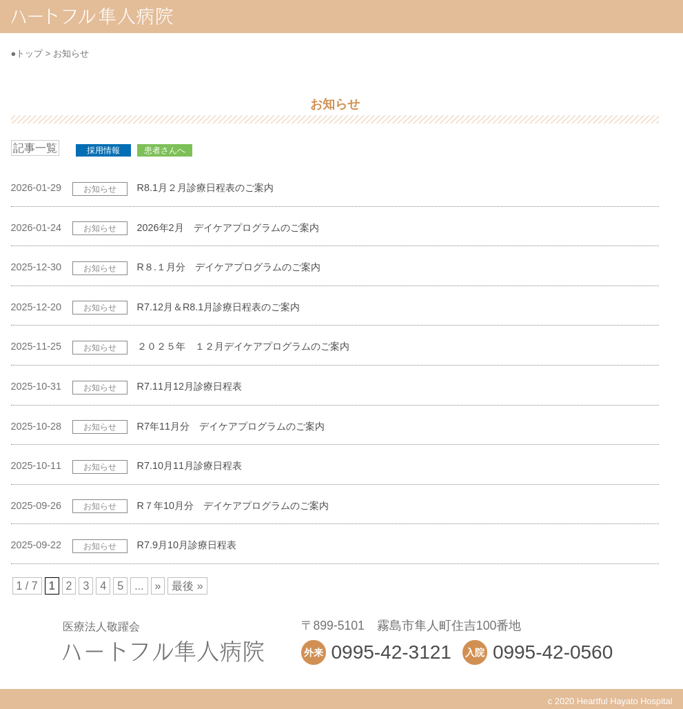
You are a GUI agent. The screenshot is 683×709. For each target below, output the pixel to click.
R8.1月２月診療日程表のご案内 (205, 187)
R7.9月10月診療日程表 (186, 544)
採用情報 (103, 150)
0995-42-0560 (553, 652)
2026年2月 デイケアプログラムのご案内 (228, 227)
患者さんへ (164, 150)
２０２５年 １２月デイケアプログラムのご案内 (243, 346)
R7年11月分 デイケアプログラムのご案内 (231, 426)
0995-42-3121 (391, 652)
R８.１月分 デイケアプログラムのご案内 (228, 266)
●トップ (27, 53)
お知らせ (71, 53)
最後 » (187, 586)
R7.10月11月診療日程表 (189, 465)
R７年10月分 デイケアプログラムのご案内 (233, 505)
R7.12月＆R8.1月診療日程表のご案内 (218, 306)
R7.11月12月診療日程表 (189, 386)
